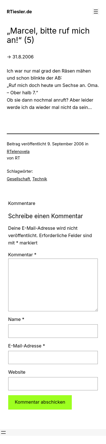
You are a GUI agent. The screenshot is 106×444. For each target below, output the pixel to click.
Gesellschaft (18, 178)
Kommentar (22, 254)
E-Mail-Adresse (26, 346)
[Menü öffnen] (95, 11)
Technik (39, 178)
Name (16, 319)
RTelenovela (18, 151)
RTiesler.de (19, 11)
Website (16, 372)
